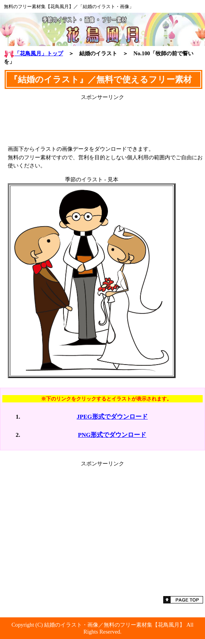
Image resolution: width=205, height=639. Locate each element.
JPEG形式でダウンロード (112, 416)
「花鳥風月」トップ (33, 53)
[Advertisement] (102, 120)
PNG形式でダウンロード (112, 434)
